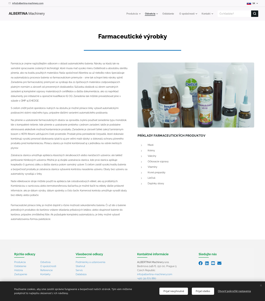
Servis (79, 270)
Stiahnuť (80, 266)
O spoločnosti (48, 266)
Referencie (46, 270)
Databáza (81, 274)
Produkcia (20, 262)
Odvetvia (45, 262)
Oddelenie (20, 266)
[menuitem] (129, 13)
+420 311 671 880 (146, 278)
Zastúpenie (20, 274)
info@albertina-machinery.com (27, 3)
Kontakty (45, 274)
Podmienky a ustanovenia (90, 262)
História (18, 270)
